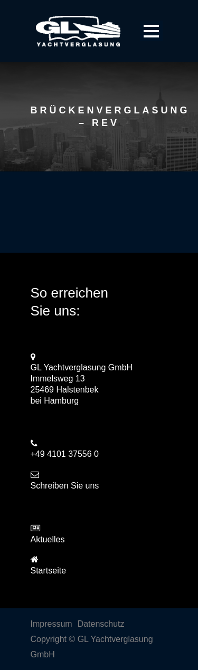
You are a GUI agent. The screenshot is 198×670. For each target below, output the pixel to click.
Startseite (49, 570)
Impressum (51, 623)
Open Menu (151, 31)
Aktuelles (48, 539)
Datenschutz (101, 623)
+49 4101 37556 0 (65, 453)
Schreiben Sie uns (65, 485)
